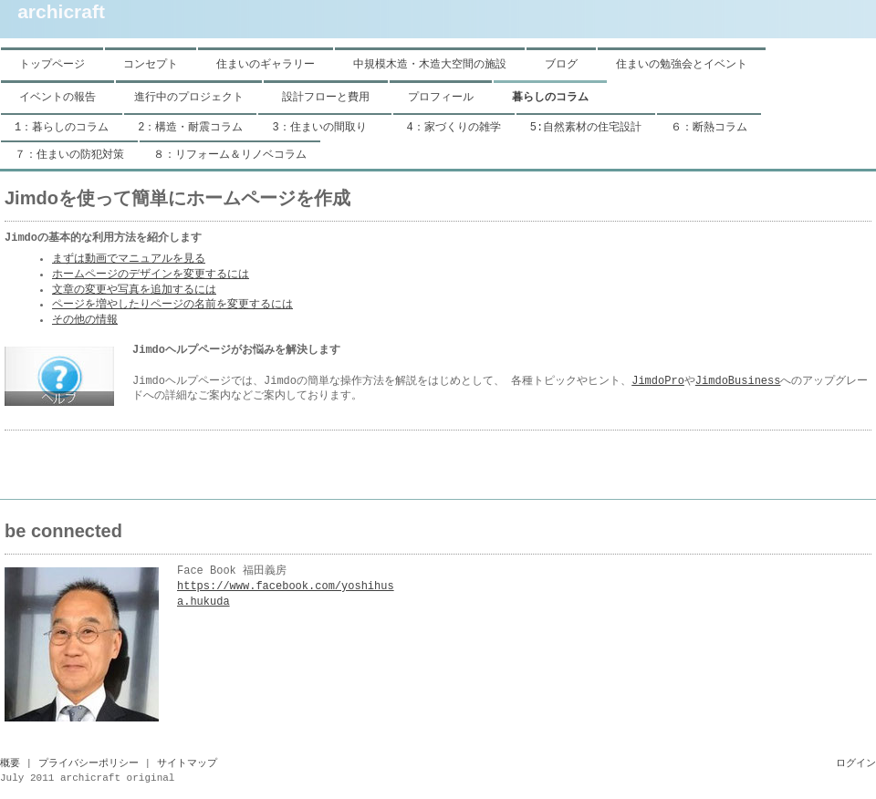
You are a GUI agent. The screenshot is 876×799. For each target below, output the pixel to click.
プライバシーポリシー (88, 763)
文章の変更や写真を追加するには (134, 290)
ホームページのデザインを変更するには (150, 274)
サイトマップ (187, 763)
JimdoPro (657, 381)
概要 (10, 763)
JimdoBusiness (738, 381)
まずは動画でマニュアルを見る (128, 259)
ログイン (856, 763)
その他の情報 (85, 320)
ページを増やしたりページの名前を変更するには (172, 304)
